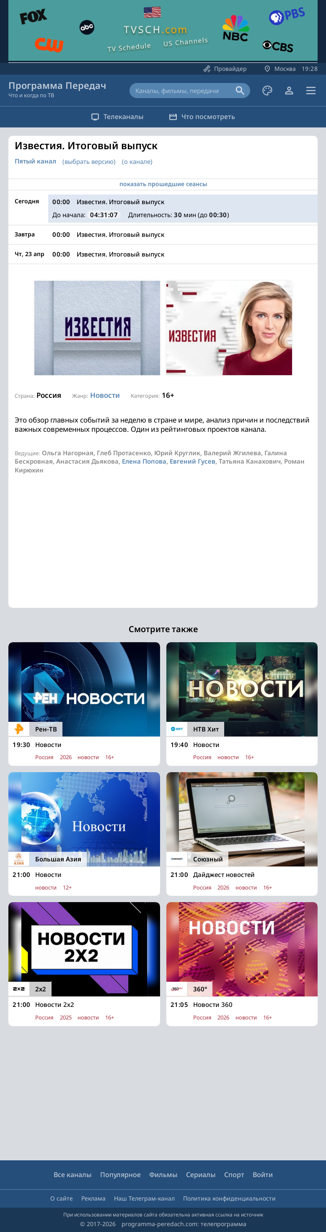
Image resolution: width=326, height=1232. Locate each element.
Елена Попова (144, 461)
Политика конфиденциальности (229, 1198)
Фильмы (163, 1174)
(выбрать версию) (89, 161)
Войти (263, 1174)
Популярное (120, 1174)
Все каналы (73, 1174)
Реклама (93, 1198)
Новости (105, 395)
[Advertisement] (163, 549)
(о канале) (137, 161)
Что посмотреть (202, 116)
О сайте (61, 1198)
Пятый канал (35, 161)
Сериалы (201, 1174)
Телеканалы (117, 116)
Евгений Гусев (192, 461)
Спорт (234, 1174)
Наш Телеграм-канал (144, 1198)
